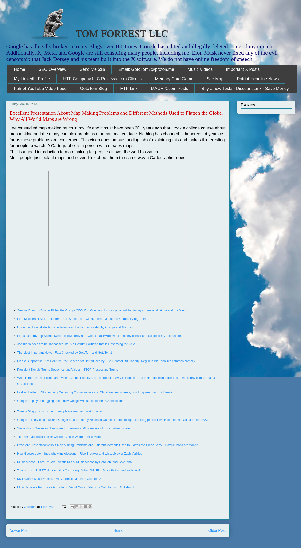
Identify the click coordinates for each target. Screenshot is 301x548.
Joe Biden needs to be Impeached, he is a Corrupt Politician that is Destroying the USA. (77, 344)
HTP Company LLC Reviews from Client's (102, 79)
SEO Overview (52, 69)
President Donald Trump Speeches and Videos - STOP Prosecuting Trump (67, 369)
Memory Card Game (174, 79)
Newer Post (19, 530)
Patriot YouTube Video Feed (40, 88)
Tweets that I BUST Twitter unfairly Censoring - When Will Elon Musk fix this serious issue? (78, 470)
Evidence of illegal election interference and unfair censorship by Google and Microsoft (76, 327)
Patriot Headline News (258, 79)
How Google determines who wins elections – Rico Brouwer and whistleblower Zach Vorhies (79, 453)
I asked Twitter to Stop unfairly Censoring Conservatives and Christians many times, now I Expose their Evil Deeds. (95, 392)
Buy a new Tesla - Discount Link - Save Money (245, 88)
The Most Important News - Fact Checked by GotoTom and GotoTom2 (64, 352)
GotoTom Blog (93, 88)
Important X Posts (243, 69)
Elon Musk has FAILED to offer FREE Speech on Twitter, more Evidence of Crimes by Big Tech (81, 319)
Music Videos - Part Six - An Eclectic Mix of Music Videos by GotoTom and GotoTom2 (75, 462)
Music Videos (200, 69)
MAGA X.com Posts (169, 88)
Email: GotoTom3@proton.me (146, 69)
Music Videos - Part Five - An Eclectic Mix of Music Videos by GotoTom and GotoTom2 (75, 487)
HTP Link (129, 88)
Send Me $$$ (92, 69)
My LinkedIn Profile (32, 79)
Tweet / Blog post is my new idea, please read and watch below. (60, 411)
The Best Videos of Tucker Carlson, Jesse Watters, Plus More (59, 437)
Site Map (215, 79)
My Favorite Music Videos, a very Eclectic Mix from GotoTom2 (59, 478)
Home (19, 69)
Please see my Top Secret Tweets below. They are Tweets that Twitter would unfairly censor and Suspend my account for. (99, 336)
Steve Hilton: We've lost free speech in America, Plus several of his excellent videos (74, 428)
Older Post (217, 530)
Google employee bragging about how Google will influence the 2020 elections (70, 401)
